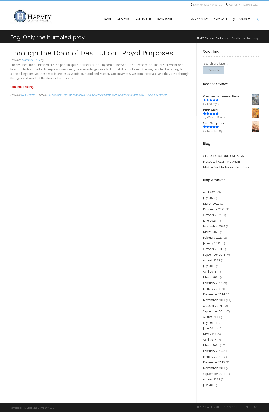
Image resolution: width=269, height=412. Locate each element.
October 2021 (212, 215)
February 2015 (213, 283)
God (23, 95)
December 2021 (214, 209)
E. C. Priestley (53, 95)
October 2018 (212, 249)
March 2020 (211, 232)
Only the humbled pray (131, 95)
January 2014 (212, 357)
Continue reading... (22, 87)
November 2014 (214, 300)
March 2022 (211, 203)
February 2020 (213, 238)
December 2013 (214, 362)
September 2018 (214, 255)
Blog (181, 19)
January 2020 (212, 243)
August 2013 (211, 379)
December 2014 (214, 294)
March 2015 (211, 277)
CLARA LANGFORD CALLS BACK (225, 156)
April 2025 (209, 192)
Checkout (220, 19)
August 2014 (211, 317)
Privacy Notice (233, 406)
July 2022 (209, 198)
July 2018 (209, 266)
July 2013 (209, 385)
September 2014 (214, 311)
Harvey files (144, 19)
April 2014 (209, 340)
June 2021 (209, 220)
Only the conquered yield (77, 95)
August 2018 (211, 260)
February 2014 (213, 351)
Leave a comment (157, 95)
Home (107, 19)
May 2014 (209, 334)
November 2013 (214, 368)
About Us (123, 19)
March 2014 (211, 345)
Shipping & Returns (208, 406)
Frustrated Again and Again (221, 161)
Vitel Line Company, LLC (40, 407)
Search (213, 70)
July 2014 (209, 323)
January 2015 (212, 289)
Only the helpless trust (104, 95)
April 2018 (209, 272)
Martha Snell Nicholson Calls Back (226, 167)
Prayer (31, 95)
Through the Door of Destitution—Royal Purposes (91, 53)
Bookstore (164, 19)
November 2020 (214, 226)
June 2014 (209, 328)
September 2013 (214, 374)
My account (199, 19)
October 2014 (212, 306)
